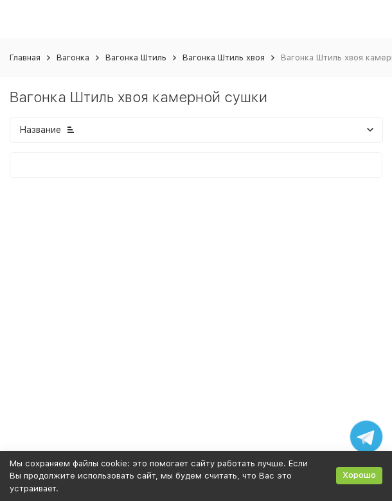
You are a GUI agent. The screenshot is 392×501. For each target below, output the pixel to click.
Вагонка (73, 57)
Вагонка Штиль (135, 57)
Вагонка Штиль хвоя (224, 57)
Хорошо (359, 475)
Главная (25, 57)
